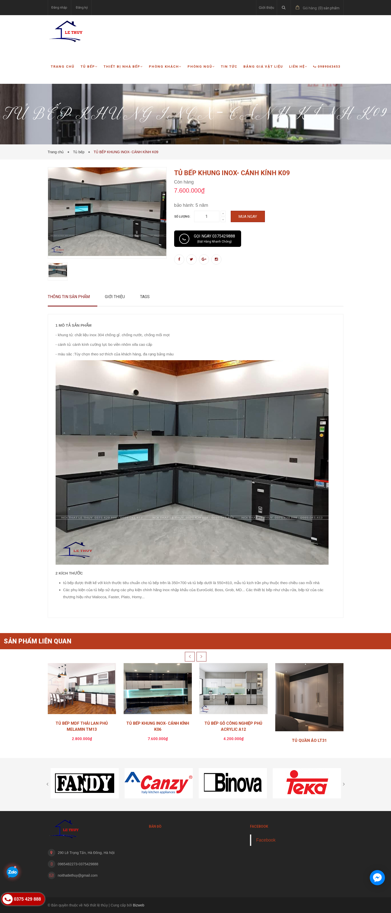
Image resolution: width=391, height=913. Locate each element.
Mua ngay (248, 216)
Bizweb (138, 905)
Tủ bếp (89, 66)
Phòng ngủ (201, 66)
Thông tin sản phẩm (69, 296)
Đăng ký (82, 7)
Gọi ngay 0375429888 (214, 238)
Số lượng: (182, 216)
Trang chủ (63, 66)
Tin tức (229, 66)
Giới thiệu (266, 8)
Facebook (266, 840)
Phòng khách (165, 66)
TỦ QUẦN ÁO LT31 (309, 740)
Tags (145, 296)
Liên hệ (298, 66)
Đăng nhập (59, 7)
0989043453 (326, 67)
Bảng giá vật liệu (263, 66)
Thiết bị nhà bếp (123, 66)
